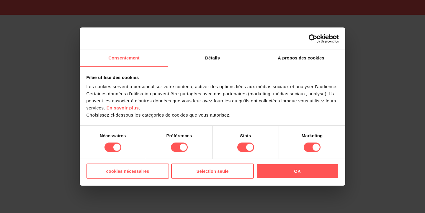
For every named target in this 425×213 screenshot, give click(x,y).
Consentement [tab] (123, 57)
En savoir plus (123, 107)
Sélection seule (212, 171)
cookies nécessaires (127, 171)
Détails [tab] (212, 57)
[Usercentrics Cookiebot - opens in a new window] (313, 38)
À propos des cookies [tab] (301, 57)
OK (297, 171)
